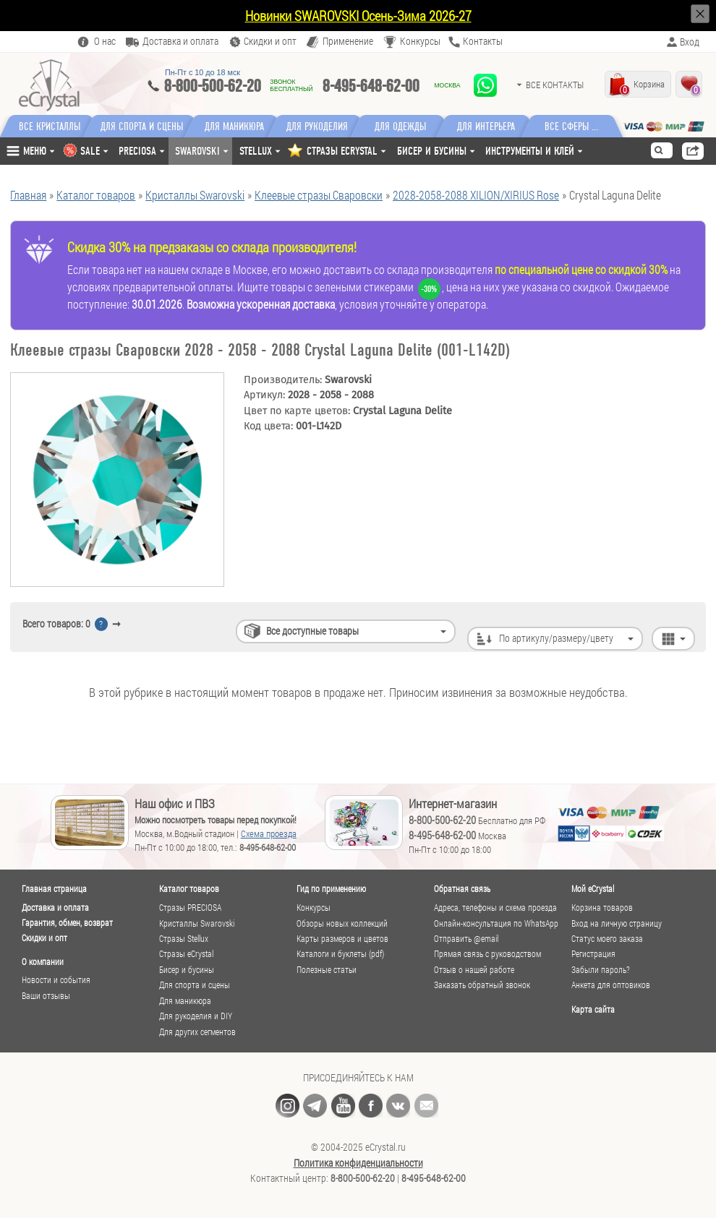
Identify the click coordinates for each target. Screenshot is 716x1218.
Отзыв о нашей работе (474, 969)
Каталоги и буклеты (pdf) (340, 953)
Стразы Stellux (183, 938)
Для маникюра (238, 126)
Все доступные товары (312, 623)
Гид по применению (331, 888)
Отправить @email (466, 938)
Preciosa (137, 151)
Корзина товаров (602, 907)
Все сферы (575, 126)
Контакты (483, 41)
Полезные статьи (327, 969)
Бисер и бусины (431, 151)
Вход (689, 41)
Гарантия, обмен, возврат (67, 922)
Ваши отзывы (46, 995)
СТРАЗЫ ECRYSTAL (342, 151)
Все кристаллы (49, 126)
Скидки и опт (44, 937)
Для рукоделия (323, 126)
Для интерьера (494, 126)
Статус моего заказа (607, 938)
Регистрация (593, 953)
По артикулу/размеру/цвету (556, 623)
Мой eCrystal (592, 888)
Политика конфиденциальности (358, 1163)
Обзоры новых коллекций (342, 923)
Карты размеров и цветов (342, 938)
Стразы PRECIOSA (190, 907)
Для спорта (144, 126)
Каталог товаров (189, 888)
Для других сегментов (197, 1031)
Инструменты (529, 151)
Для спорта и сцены (194, 984)
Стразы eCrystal (186, 953)
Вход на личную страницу (616, 923)
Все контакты (555, 84)
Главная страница (54, 888)
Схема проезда (269, 833)
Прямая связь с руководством (487, 953)
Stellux (255, 151)
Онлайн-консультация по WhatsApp (496, 923)
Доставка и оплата (55, 907)
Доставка (180, 41)
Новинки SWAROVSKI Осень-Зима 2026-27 (358, 16)
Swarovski (197, 151)
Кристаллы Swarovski (196, 923)
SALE (90, 151)
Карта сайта (593, 1009)
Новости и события (56, 979)
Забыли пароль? (600, 969)
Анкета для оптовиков (610, 984)
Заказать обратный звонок (482, 984)
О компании (43, 961)
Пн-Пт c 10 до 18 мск (202, 72)
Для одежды (409, 126)
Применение (348, 41)
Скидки (270, 41)
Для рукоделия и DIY (195, 1016)
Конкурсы (420, 41)
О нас (105, 41)
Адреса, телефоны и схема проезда (495, 907)
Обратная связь (462, 888)
